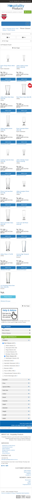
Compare (23, 1)
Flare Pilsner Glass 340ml (23, 97)
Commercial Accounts (7, 447)
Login (29, 481)
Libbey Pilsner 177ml (6, 254)
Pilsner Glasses (11, 30)
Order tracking (27, 470)
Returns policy (27, 472)
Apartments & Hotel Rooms (8, 445)
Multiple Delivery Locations (8, 450)
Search (27, 12)
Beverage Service (11, 28)
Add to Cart (8, 79)
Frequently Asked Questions (22, 493)
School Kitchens (6, 453)
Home (4, 28)
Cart (11, 1)
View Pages (16, 48)
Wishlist (16, 1)
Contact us (28, 475)
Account (29, 1)
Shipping (28, 473)
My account (28, 480)
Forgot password (27, 484)
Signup (29, 483)
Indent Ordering (6, 448)
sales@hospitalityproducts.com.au (9, 459)
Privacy (13, 493)
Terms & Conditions (6, 493)
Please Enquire (8, 296)
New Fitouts (5, 451)
